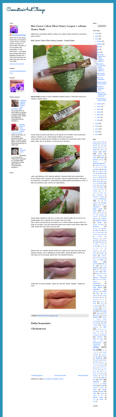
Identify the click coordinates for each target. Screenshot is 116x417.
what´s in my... (98, 395)
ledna (99, 120)
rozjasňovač (96, 345)
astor (104, 152)
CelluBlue (95, 189)
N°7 (103, 299)
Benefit (104, 169)
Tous (102, 375)
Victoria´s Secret (98, 387)
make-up (99, 275)
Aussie (95, 156)
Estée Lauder (97, 209)
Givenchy (95, 228)
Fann (95, 211)
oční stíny (102, 311)
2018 (97, 36)
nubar (100, 305)
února (99, 117)
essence (96, 207)
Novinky (95, 305)
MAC (104, 271)
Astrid (100, 154)
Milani (97, 293)
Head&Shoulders (97, 234)
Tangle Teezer (102, 368)
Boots (104, 179)
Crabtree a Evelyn (98, 197)
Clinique (95, 191)
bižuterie (101, 177)
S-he (98, 352)
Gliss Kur (98, 230)
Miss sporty (103, 295)
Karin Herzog (103, 246)
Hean (104, 234)
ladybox (95, 259)
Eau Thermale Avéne (22, 150)
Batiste (98, 165)
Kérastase (95, 250)
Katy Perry (99, 248)
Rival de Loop (98, 339)
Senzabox (103, 356)
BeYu (97, 171)
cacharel (102, 185)
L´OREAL (103, 256)
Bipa (101, 175)
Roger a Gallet (98, 341)
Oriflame (97, 315)
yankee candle (98, 397)
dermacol (103, 199)
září (98, 49)
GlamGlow (103, 228)
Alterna (95, 142)
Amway (95, 144)
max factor (97, 287)
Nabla (94, 301)
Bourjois (101, 183)
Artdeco (102, 149)
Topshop (95, 375)
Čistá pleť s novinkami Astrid (100, 88)
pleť (105, 327)
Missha (97, 297)
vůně (94, 393)
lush (97, 271)
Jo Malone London (98, 244)
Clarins (102, 189)
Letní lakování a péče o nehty (101, 99)
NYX (96, 307)
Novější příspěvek (37, 375)
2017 (97, 39)
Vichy (94, 389)
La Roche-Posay (99, 258)
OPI (105, 313)
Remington (96, 335)
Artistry (95, 152)
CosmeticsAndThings (26, 9)
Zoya (94, 401)
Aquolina (102, 147)
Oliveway (99, 313)
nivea (102, 303)
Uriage (102, 385)
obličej (97, 309)
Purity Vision (100, 331)
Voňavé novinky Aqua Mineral (101, 83)
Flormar (102, 213)
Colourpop (100, 195)
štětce (94, 368)
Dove (97, 205)
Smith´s (102, 364)
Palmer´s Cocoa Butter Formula (99, 319)
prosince (99, 41)
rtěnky (96, 347)
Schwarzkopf (96, 360)
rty (94, 349)
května (99, 109)
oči (94, 311)
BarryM (95, 161)
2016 (97, 123)
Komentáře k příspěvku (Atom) (53, 379)
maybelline (96, 289)
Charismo (95, 238)
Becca (99, 167)
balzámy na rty (98, 159)
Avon (94, 157)
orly (103, 315)
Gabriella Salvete (100, 220)
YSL (94, 399)
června (99, 106)
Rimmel (99, 337)
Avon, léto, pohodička (100, 78)
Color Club (103, 193)
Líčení (104, 268)
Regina (102, 333)
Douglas (103, 203)
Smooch (95, 366)
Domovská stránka (60, 375)
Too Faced (102, 374)
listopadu (100, 44)
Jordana (95, 246)
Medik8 (104, 291)
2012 (97, 134)
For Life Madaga (98, 215)
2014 (97, 129)
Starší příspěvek (83, 375)
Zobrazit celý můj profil (17, 64)
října (98, 46)
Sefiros (97, 356)
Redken (95, 333)
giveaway (96, 226)
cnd (103, 191)
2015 (97, 126)
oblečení (104, 307)
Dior (99, 201)
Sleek (103, 362)
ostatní (95, 317)
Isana (102, 242)
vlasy (101, 391)
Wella (102, 393)
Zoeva (101, 399)
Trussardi (95, 377)
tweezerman (96, 383)
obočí (103, 309)
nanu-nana (102, 301)
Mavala (95, 285)
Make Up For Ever (101, 273)
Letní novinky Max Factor (100, 74)
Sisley (97, 362)
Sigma (104, 360)
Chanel (100, 236)
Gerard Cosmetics (98, 224)
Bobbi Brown (96, 179)
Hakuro (102, 232)
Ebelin (103, 205)
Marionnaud (96, 283)
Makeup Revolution (99, 277)
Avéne (102, 156)
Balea (102, 157)
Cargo (94, 187)
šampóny (101, 366)
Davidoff (95, 199)
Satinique (104, 354)
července (100, 104)
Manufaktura (98, 279)
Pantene (102, 321)
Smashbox (95, 364)
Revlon (104, 335)
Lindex (97, 269)
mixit (103, 297)
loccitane (103, 269)
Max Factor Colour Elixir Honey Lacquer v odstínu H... (100, 58)
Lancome (96, 264)
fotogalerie (95, 216)
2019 (97, 33)
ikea (105, 240)
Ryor (103, 350)
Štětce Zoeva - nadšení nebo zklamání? (101, 94)
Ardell (95, 149)
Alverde (102, 142)
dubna (99, 112)
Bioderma (101, 173)
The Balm (98, 370)
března (99, 114)
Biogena (95, 175)
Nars (94, 303)
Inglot (96, 242)
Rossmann (97, 343)
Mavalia (102, 285)
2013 (97, 132)
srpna (99, 52)
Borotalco (97, 181)
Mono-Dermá (96, 299)
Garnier (99, 222)
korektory (101, 254)
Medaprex (96, 291)
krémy (95, 256)
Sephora (99, 358)
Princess (104, 329)
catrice (101, 187)
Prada (98, 329)
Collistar (95, 193)
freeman (103, 218)
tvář (100, 380)
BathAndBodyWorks (99, 163)
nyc (105, 305)
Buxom (95, 185)
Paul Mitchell (96, 323)
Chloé (100, 240)
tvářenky (96, 382)
